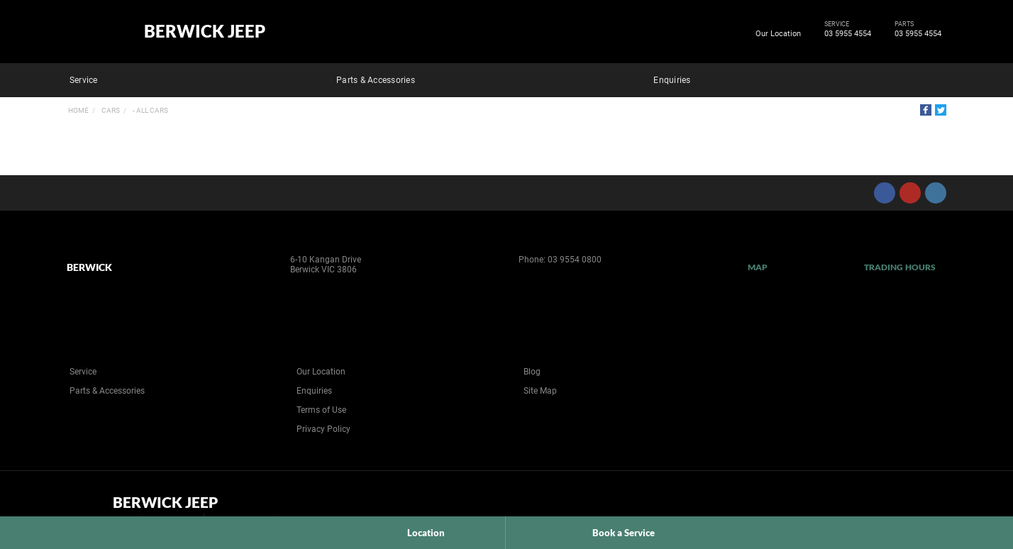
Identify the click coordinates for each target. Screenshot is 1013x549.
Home (78, 110)
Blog (532, 372)
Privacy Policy (323, 429)
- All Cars (149, 110)
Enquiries (671, 80)
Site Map (540, 391)
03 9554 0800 (575, 260)
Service (84, 80)
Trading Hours (900, 267)
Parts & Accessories (375, 80)
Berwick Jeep (204, 31)
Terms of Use (321, 410)
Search (936, 78)
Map (758, 267)
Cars (110, 110)
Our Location (778, 33)
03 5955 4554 (845, 34)
